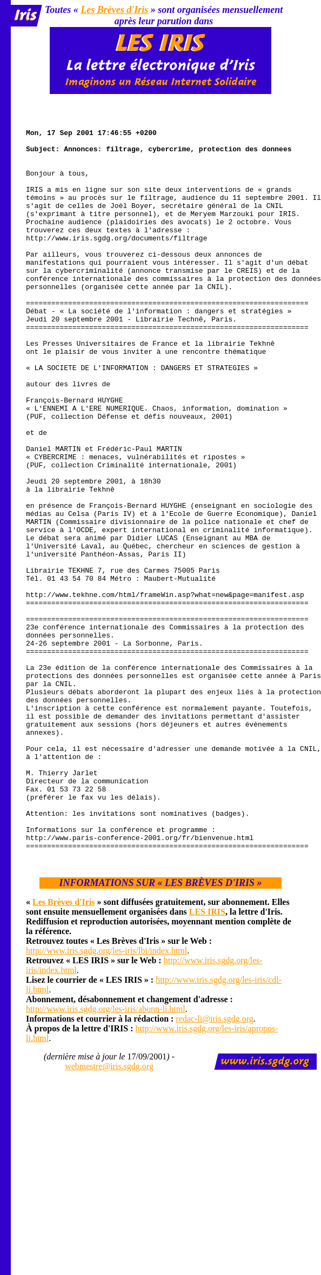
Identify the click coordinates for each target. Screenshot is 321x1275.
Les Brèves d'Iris (114, 9)
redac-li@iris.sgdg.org (214, 1164)
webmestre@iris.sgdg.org (109, 1212)
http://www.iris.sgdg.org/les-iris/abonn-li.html (105, 1154)
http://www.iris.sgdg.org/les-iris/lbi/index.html (106, 1096)
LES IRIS (207, 1057)
